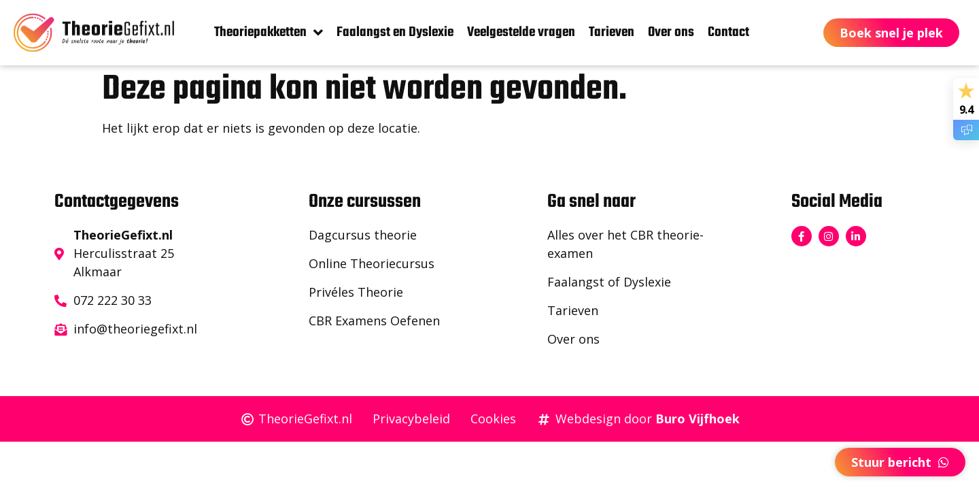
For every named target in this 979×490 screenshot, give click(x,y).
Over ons (671, 32)
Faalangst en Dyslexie (395, 32)
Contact (728, 32)
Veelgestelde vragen (521, 32)
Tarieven (611, 32)
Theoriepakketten (268, 32)
